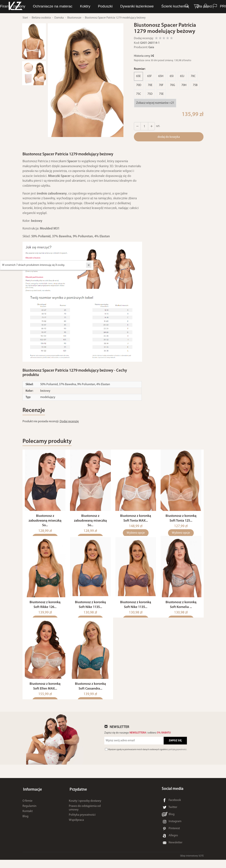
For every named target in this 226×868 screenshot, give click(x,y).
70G (172, 85)
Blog (25, 822)
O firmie (27, 807)
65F (149, 76)
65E (138, 76)
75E (161, 94)
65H (160, 76)
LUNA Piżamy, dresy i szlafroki (64, 6)
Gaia (151, 47)
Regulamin (29, 812)
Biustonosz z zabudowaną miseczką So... (45, 524)
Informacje (32, 797)
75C (138, 94)
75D (150, 94)
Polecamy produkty (49, 442)
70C (193, 76)
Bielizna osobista (110, 6)
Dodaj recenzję (69, 422)
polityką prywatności (178, 758)
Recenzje (35, 411)
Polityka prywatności (82, 821)
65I (172, 76)
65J (182, 76)
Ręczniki (139, 6)
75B (195, 85)
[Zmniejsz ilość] (151, 126)
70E (150, 85)
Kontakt (28, 817)
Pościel (159, 6)
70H (183, 85)
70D (138, 85)
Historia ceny (144, 56)
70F (161, 85)
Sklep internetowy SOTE (192, 864)
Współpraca (76, 826)
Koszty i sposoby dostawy (85, 807)
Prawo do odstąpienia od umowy (85, 814)
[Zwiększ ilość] (137, 126)
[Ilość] (144, 126)
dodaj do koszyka (169, 137)
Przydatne (77, 797)
